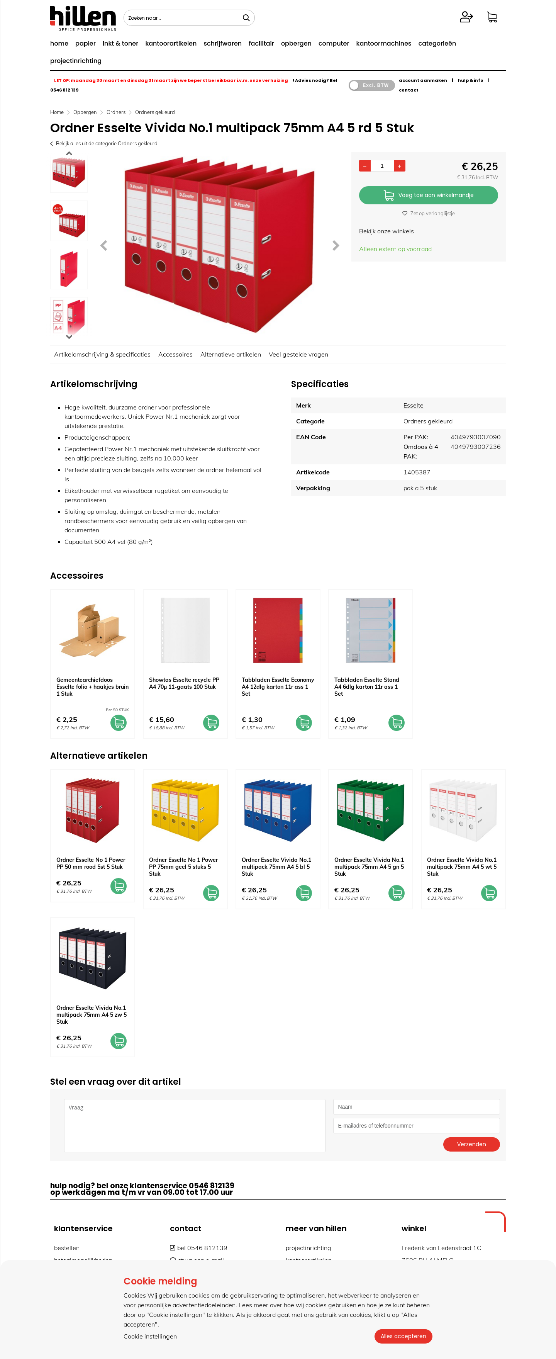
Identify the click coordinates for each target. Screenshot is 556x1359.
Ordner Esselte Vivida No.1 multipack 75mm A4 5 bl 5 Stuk (276, 866)
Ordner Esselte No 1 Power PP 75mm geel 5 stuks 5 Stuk (183, 866)
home (59, 43)
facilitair (261, 43)
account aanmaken (423, 80)
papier (85, 43)
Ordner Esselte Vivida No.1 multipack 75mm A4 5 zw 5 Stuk (91, 1014)
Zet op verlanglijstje (428, 213)
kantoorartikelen (171, 43)
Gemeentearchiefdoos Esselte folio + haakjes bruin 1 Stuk (92, 686)
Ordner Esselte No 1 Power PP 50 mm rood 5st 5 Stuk (90, 863)
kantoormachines (384, 43)
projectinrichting (76, 60)
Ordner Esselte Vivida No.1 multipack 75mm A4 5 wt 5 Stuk (462, 866)
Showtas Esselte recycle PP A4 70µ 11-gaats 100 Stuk (184, 683)
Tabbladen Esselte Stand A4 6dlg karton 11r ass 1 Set (366, 686)
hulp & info (470, 80)
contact (409, 90)
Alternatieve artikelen (230, 354)
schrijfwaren (222, 43)
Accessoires (175, 354)
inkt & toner (120, 43)
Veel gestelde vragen (298, 354)
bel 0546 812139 (198, 1248)
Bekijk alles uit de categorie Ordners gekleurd (104, 143)
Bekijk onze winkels (386, 231)
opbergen (296, 43)
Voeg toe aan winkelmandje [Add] (428, 196)
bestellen (67, 1248)
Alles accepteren (403, 1336)
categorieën (437, 43)
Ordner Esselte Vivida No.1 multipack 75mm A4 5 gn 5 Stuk (369, 866)
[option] (69, 172)
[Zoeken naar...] (246, 17)
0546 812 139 (64, 90)
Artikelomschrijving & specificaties (102, 354)
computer (334, 43)
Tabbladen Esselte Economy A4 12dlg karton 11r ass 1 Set (278, 686)
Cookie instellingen (150, 1336)
